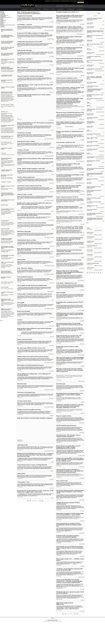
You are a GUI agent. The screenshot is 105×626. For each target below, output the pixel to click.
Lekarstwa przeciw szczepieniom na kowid (66, 78)
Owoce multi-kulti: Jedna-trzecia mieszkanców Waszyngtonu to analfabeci (94, 214)
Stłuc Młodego (89, 182)
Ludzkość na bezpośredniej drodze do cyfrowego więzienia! (31, 223)
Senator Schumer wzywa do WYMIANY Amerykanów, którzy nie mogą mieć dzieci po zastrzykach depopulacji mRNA (69, 548)
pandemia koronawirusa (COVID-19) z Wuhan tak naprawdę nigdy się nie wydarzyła (69, 20)
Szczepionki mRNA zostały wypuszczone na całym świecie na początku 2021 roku (69, 52)
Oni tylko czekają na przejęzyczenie (26, 177)
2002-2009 (53, 9)
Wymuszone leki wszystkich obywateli (65, 142)
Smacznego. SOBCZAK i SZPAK (92, 141)
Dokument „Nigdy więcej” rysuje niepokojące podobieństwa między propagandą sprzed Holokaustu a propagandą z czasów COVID (69, 272)
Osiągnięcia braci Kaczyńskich (24, 16)
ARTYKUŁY (32, 9)
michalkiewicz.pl (3, 16)
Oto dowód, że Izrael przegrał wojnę (26, 392)
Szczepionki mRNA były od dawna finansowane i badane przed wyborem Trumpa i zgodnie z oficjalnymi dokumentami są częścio (69, 351)
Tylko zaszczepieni (60, 292)
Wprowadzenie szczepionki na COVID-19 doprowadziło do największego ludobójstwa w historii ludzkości (70, 514)
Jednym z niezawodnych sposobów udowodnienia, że (65, 105)
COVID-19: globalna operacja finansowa (66, 425)
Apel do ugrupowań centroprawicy (92, 117)
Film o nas (88, 48)
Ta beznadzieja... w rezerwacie (24, 24)
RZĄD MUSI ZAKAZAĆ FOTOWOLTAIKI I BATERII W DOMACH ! (35, 418)
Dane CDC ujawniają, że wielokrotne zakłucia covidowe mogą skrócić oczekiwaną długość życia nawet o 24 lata (70, 217)
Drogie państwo (89, 164)
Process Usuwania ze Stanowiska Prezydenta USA (95, 98)
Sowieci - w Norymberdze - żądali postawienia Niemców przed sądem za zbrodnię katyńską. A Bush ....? (94, 77)
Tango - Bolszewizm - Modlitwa (25, 268)
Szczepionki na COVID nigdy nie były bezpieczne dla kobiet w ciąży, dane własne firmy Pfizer (69, 48)
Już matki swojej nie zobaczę (24, 401)
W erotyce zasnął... (90, 254)
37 (93, 272)
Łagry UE (88, 105)
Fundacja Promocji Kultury (52, 620)
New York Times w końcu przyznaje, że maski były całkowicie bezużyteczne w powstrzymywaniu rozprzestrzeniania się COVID (68, 187)
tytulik (88, 130)
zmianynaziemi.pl (3, 20)
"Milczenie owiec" (90, 40)
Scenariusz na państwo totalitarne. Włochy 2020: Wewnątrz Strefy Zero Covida (68, 164)
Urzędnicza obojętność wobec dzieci (93, 86)
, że (68, 72)
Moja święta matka (22, 383)
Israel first (19, 319)
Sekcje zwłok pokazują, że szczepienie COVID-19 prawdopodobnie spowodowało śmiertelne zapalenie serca (69, 525)
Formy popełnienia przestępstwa (25, 276)
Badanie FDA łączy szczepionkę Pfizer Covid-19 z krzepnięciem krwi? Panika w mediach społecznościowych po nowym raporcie (68, 447)
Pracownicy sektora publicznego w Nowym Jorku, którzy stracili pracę (67, 317)
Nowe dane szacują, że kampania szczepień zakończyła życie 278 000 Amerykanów (69, 307)
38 (94, 272)
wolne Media (2, 26)
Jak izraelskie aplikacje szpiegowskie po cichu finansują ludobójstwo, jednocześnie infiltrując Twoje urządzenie (34, 214)
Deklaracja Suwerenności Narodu (92, 178)
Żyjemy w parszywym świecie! (24, 339)
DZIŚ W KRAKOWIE (70, 9)
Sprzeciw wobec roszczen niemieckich (93, 145)
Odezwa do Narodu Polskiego (91, 82)
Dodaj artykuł (81, 2)
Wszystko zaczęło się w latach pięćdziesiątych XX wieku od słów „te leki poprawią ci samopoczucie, (70, 146)
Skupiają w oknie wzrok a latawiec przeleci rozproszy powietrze (32, 356)
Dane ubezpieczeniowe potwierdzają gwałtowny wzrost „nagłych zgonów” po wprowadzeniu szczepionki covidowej (69, 395)
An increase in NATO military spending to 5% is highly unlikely (32, 33)
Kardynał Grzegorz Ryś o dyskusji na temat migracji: (30, 76)
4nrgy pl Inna (35, 440)
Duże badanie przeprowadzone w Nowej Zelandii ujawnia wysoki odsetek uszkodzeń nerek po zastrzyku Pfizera (69, 325)
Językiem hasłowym (90, 232)
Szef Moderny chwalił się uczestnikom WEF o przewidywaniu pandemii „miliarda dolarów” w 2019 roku (69, 208)
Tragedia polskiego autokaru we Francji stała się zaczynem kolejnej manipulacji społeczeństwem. (95, 219)
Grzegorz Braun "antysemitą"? (25, 59)
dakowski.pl (2, 12)
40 (96, 272)
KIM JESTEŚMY (24, 9)
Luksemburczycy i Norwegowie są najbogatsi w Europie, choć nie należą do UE (94, 19)
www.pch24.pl (2, 13)
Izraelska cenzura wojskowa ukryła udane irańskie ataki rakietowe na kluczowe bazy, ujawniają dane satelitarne (34, 203)
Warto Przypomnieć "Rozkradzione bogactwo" (91, 122)
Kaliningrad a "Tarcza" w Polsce (92, 205)
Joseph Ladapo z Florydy (62, 30)
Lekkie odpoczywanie (22, 445)
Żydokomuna (89, 194)
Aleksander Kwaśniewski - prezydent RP (93, 160)
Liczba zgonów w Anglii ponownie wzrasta (66, 283)
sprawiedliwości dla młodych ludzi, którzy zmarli (64, 517)
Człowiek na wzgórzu (90, 267)
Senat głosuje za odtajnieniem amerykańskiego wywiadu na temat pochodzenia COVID (70, 175)
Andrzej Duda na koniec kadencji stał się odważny (29, 185)
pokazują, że (61, 363)
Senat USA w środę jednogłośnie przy (69, 179)
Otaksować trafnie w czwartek (24, 194)
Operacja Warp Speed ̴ (64, 126)
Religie (88, 102)
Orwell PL (2, 21)
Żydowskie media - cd (90, 65)
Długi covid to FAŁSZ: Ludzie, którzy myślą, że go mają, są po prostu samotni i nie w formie (70, 68)
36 (92, 272)
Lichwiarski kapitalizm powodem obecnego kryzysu (95, 156)
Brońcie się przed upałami (23, 311)
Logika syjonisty (21, 473)
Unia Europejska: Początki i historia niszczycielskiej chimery (32, 285)
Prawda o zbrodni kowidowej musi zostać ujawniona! (69, 58)
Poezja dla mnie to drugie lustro (92, 245)
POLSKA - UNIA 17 (90, 126)
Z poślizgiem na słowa (90, 241)
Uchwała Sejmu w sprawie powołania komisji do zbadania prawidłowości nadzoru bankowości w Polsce (95, 174)
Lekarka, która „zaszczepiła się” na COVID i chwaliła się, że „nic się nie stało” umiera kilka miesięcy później (69, 227)
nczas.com (2, 18)
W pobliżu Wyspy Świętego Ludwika (93, 263)
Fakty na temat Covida (62, 480)
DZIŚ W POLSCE (80, 9)
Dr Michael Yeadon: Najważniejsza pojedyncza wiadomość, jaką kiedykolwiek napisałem (67, 536)
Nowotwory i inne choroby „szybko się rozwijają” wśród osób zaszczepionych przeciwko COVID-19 (70, 88)
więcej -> (1, 320)
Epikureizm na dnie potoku (24, 231)
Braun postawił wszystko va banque (26, 141)
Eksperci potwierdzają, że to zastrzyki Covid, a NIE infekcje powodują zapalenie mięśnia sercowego (69, 336)
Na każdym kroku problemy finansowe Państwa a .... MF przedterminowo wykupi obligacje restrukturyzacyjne (95, 90)
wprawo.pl (2, 11)
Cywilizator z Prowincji (23, 150)
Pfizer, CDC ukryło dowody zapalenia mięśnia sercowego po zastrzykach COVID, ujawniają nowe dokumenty (70, 153)
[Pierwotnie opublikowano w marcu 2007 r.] (35, 88)
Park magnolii (20, 302)
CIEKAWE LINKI (46, 9)
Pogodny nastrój (21, 259)
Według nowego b (69, 529)
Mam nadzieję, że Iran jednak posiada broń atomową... (30, 365)
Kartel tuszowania (60, 383)
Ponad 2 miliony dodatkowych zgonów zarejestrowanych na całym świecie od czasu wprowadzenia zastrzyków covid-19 (70, 123)
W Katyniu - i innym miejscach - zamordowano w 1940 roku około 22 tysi (70, 62)
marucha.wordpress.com (4, 15)
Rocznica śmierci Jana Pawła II (92, 209)
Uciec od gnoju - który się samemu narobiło (94, 201)
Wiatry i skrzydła (90, 250)
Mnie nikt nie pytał (90, 113)
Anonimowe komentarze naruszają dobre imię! (94, 68)
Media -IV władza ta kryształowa (92, 137)
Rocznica (88, 153)
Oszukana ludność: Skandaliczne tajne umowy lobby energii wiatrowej (34, 294)
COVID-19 (38, 9)
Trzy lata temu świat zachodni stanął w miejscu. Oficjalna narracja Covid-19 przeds (70, 168)
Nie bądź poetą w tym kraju (24, 132)
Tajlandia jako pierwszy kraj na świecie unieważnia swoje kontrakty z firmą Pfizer (68, 250)
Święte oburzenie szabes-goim (24, 50)
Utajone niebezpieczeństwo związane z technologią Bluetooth (32, 464)
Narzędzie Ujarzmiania (90, 52)
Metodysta (88, 228)
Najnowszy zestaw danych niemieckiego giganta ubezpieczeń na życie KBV (68, 397)
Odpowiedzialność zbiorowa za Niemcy (26, 240)
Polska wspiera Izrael (90, 72)
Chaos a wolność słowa (90, 26)
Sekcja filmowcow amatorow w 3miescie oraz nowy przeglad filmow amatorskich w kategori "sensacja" (95, 31)
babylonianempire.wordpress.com (5, 17)
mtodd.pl (1, 19)
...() (83, 232)
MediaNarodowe (3, 22)
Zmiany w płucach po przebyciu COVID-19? (67, 197)
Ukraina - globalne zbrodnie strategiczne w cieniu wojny (31, 168)
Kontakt (52, 618)
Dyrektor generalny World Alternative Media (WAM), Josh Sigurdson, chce (68, 516)
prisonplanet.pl (2, 14)
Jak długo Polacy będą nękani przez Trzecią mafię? (29, 41)
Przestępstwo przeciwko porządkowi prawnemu (29, 409)
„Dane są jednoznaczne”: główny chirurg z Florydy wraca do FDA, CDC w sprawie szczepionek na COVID (69, 27)
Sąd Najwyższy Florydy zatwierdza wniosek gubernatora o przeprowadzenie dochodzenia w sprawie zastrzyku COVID (70, 492)
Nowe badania (58, 409)
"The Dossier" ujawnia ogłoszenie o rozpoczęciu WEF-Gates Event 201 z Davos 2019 (69, 569)
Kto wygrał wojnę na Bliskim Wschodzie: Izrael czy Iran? (31, 348)
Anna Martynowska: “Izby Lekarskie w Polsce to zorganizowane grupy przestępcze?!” (68, 435)
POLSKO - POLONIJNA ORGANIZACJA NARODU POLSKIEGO (94, 187)
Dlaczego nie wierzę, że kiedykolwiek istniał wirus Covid (70, 112)
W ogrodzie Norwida (90, 258)
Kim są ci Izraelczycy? (22, 67)
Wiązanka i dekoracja (90, 236)
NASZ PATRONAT (60, 9)
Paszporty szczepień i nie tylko (63, 416)
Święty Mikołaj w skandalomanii (92, 149)
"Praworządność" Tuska (23, 482)
